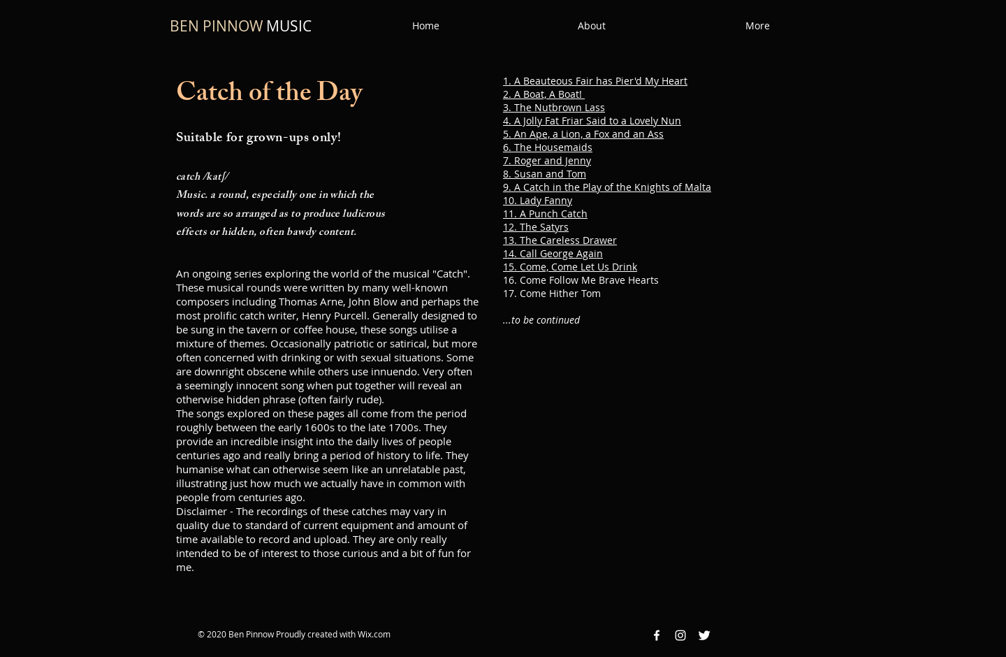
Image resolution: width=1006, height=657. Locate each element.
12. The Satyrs (536, 226)
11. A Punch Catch (545, 213)
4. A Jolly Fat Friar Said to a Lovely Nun (592, 120)
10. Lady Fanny (537, 200)
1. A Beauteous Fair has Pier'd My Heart (595, 80)
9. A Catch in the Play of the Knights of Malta (607, 187)
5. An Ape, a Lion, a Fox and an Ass (583, 133)
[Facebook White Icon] (657, 635)
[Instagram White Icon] (680, 635)
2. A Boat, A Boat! (544, 94)
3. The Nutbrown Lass (554, 107)
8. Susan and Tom (544, 173)
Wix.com (374, 634)
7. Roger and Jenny (547, 160)
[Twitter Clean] (704, 635)
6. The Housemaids (547, 147)
